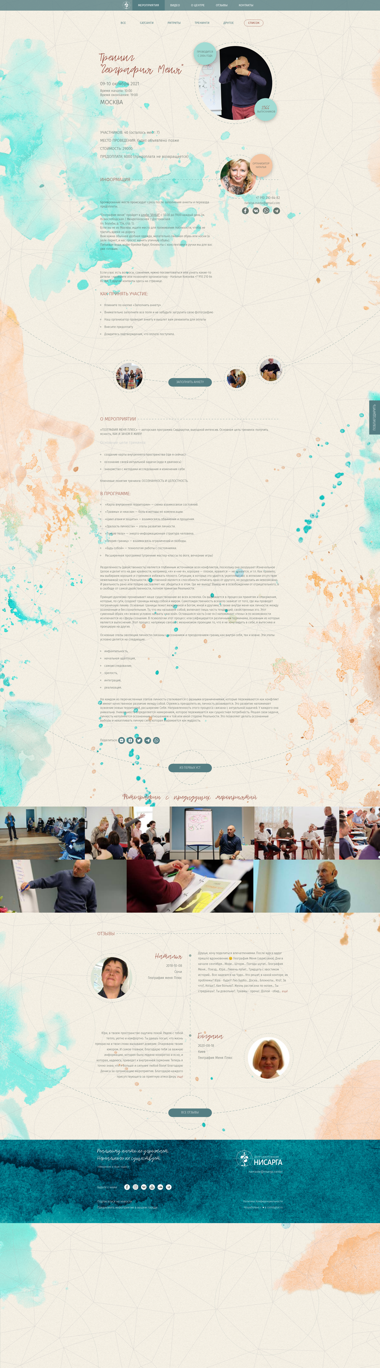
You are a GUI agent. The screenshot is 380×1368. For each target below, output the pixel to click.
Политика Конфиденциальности (263, 1201)
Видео (175, 5)
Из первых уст (190, 767)
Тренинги (202, 23)
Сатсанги (147, 23)
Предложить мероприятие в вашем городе (127, 1207)
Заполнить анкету (190, 382)
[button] (121, 740)
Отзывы (222, 5)
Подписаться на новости (114, 1201)
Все (123, 23)
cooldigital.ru (275, 1207)
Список (253, 23)
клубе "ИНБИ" (150, 215)
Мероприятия (148, 5)
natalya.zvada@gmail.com (262, 203)
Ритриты (174, 23)
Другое (228, 23)
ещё (285, 991)
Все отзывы (190, 1112)
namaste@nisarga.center (266, 1171)
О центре (198, 5)
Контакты (246, 5)
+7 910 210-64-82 (268, 198)
